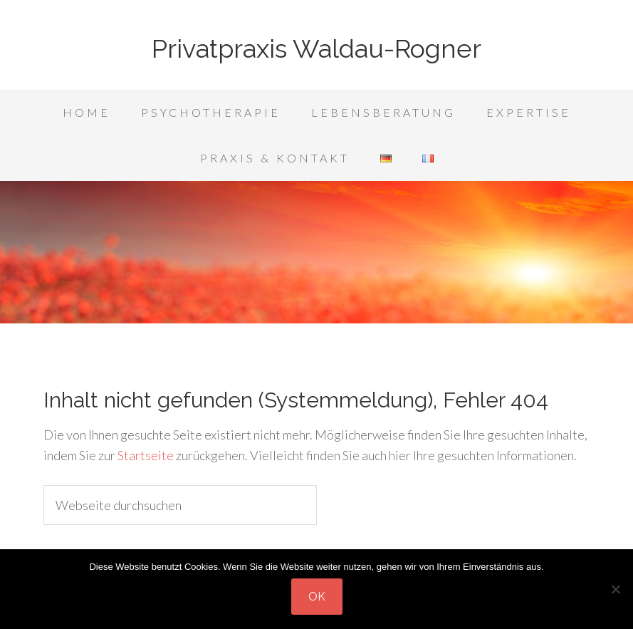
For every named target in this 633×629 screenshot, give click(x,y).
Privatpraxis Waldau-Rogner (316, 48)
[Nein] (615, 589)
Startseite (145, 455)
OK (316, 596)
